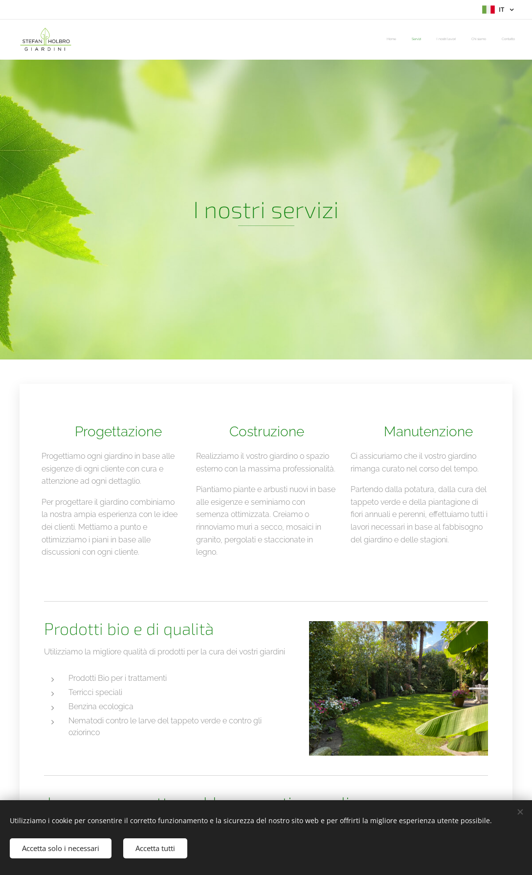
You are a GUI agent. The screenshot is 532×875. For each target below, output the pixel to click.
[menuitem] (455, 39)
